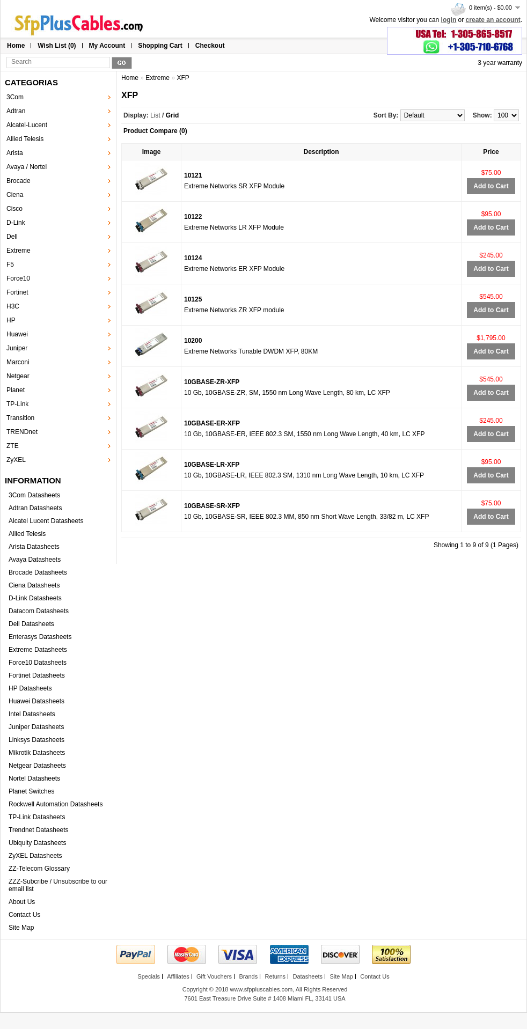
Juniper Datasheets (36, 727)
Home (16, 45)
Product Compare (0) (155, 131)
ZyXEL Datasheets (35, 855)
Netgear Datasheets (37, 765)
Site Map (21, 927)
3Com (15, 97)
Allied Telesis (24, 139)
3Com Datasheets (34, 495)
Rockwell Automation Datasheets (56, 804)
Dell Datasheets (31, 624)
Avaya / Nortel (26, 167)
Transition (20, 418)
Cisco (14, 208)
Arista (14, 153)
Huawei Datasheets (36, 701)
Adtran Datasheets (35, 508)
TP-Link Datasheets (37, 817)
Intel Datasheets (32, 714)
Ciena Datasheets (34, 585)
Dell (12, 236)
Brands (248, 976)
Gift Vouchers (214, 976)
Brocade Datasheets (38, 572)
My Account (107, 45)
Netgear (18, 376)
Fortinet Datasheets (37, 675)
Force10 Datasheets (38, 662)
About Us (22, 902)
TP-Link (17, 404)
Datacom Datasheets (39, 611)
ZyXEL (16, 460)
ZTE (12, 446)
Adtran (15, 111)
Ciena (14, 195)
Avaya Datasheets (35, 559)
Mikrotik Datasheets (37, 752)
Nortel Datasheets (34, 778)
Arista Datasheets (34, 546)
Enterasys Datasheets (40, 637)
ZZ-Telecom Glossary (39, 868)
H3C (12, 306)
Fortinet (17, 292)
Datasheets (307, 976)
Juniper (16, 348)
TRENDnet (22, 432)
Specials (148, 976)
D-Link (15, 222)
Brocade (18, 181)
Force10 (18, 278)
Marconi (18, 362)
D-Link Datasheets (35, 598)
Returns (275, 976)
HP (11, 320)
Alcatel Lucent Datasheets (46, 521)
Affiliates (178, 976)
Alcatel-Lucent (26, 125)
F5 (10, 264)
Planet (15, 390)
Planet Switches (31, 791)
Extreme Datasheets (38, 649)
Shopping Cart (160, 45)
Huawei (17, 334)
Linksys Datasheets (36, 740)
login (449, 20)
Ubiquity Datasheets (37, 843)
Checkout (210, 45)
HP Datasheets (30, 688)
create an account (493, 20)
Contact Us (24, 914)
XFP (183, 78)
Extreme (18, 250)
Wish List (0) (57, 45)
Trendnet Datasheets (39, 830)
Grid (172, 115)
